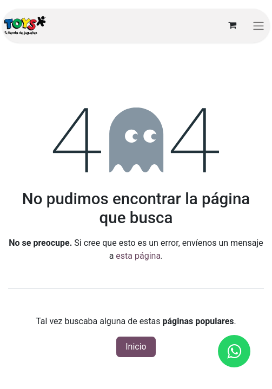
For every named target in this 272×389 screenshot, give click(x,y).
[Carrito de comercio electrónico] (232, 25)
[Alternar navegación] (258, 25)
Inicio (135, 346)
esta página (138, 256)
